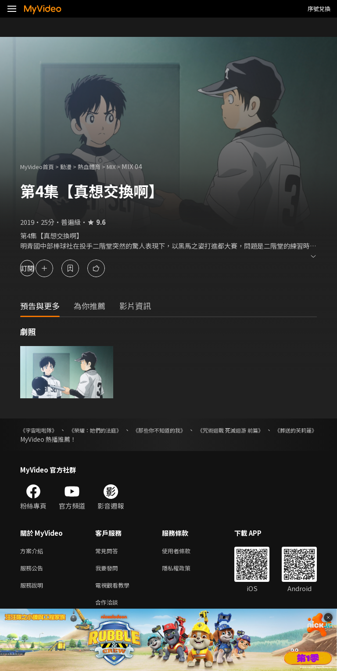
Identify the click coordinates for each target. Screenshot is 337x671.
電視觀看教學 (115, 588)
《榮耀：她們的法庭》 (108, 430)
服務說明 (33, 588)
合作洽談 (108, 606)
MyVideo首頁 (40, 166)
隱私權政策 (183, 569)
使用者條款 (183, 551)
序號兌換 (319, 8)
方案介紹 (33, 551)
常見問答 (108, 551)
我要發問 (108, 569)
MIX (124, 166)
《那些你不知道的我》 (184, 430)
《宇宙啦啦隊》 (41, 430)
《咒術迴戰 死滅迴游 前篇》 (268, 430)
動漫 (72, 166)
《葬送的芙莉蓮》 (44, 439)
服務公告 (33, 569)
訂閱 (37, 268)
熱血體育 (99, 166)
